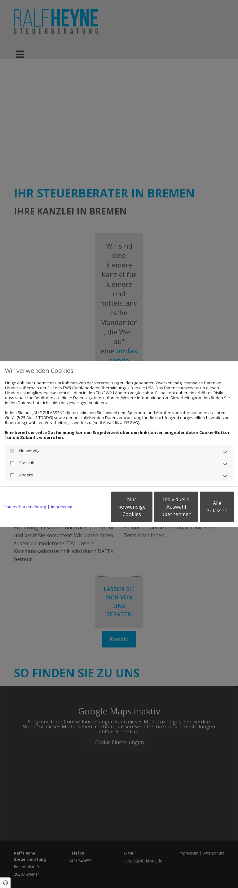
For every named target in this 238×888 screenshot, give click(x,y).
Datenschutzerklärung (25, 490)
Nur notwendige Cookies (88, 509)
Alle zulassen (206, 509)
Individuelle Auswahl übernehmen (147, 509)
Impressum (61, 490)
